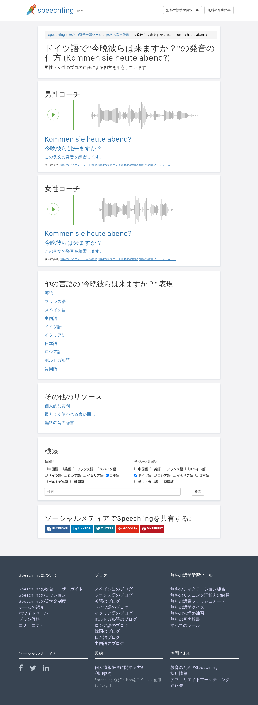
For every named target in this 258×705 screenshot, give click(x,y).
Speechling (56, 35)
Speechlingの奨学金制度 (42, 601)
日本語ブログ (107, 637)
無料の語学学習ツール (182, 10)
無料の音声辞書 (219, 10)
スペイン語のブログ (114, 588)
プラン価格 (29, 619)
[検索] (112, 492)
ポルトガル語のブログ (116, 619)
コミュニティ (31, 625)
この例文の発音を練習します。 (74, 156)
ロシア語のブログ (111, 625)
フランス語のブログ (114, 595)
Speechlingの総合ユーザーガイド (51, 588)
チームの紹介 (31, 607)
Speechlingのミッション (42, 595)
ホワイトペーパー (36, 613)
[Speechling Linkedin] (49, 669)
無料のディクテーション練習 (197, 588)
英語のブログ (107, 601)
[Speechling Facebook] (24, 669)
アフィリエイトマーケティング (200, 679)
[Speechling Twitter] (36, 669)
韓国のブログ (107, 631)
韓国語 (51, 368)
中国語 (51, 318)
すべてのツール (185, 625)
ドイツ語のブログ (111, 607)
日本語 (51, 343)
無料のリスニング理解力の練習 (200, 595)
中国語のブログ (109, 643)
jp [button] (80, 10)
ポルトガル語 (57, 360)
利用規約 (103, 673)
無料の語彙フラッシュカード (197, 601)
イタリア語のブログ (114, 613)
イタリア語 (55, 335)
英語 (49, 293)
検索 (198, 492)
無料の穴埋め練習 (187, 613)
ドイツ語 (53, 326)
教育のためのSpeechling (194, 667)
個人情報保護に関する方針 (120, 667)
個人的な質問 (57, 405)
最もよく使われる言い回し (70, 414)
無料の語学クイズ (187, 607)
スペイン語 (55, 309)
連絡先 (176, 685)
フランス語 (55, 301)
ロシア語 (53, 351)
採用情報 (178, 673)
